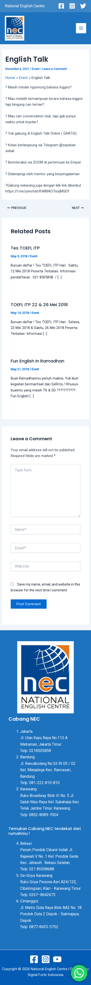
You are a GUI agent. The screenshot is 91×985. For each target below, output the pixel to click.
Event (36, 69)
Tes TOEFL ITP (25, 248)
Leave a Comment (54, 69)
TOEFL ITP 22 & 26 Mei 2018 (39, 305)
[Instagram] (72, 6)
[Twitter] (83, 6)
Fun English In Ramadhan (37, 361)
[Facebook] (61, 6)
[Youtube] (57, 959)
